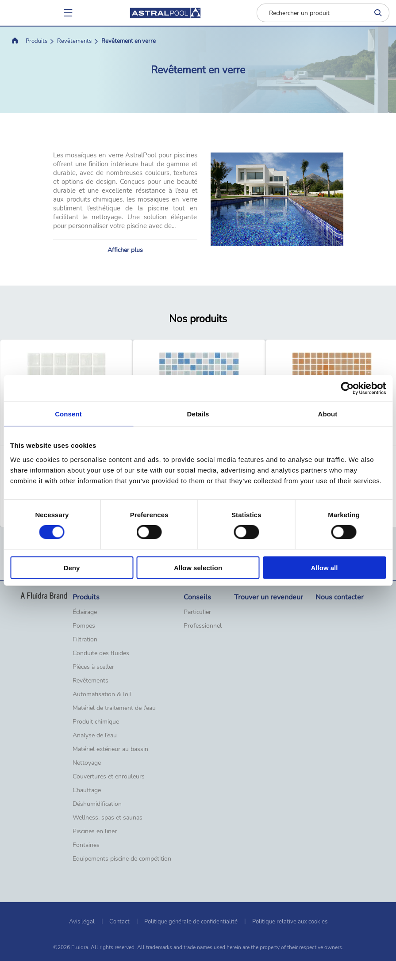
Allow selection (198, 567)
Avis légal (82, 922)
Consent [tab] (68, 414)
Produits (36, 41)
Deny (72, 567)
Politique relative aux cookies (289, 922)
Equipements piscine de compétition (122, 858)
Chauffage (87, 790)
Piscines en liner (95, 831)
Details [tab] (198, 414)
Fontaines (86, 845)
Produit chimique (96, 721)
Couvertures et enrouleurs (109, 776)
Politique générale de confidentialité (191, 922)
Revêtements (74, 41)
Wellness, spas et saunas (107, 817)
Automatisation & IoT (102, 694)
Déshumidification (97, 804)
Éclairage (85, 612)
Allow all (324, 567)
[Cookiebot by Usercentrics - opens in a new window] (347, 388)
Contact (119, 922)
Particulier (197, 612)
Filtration (85, 639)
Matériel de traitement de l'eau (114, 708)
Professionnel (203, 625)
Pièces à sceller (93, 667)
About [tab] (328, 414)
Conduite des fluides (101, 653)
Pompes (84, 625)
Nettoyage (87, 763)
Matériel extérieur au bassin (110, 749)
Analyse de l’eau (95, 735)
